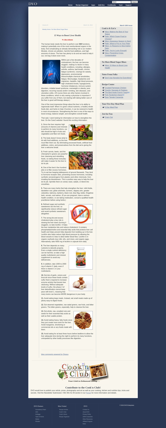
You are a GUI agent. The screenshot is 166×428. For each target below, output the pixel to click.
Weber (37, 419)
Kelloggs (37, 414)
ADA (36, 412)
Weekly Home (46, 29)
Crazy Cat (109, 117)
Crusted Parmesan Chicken (115, 88)
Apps (93, 5)
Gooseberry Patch (40, 409)
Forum (88, 393)
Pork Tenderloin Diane (113, 95)
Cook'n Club (62, 412)
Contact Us (86, 409)
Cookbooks (112, 5)
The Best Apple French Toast (116, 92)
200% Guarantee (88, 416)
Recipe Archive (63, 409)
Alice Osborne (68, 39)
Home (70, 5)
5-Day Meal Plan (111, 107)
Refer (84, 424)
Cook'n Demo (63, 414)
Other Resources (88, 419)
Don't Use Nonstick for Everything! (118, 78)
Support (128, 5)
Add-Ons (101, 5)
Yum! (121, 5)
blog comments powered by (55, 354)
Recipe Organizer (82, 5)
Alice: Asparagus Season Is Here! (118, 41)
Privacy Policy (87, 414)
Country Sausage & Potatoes (116, 90)
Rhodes (37, 421)
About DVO (86, 412)
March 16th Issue (126, 25)
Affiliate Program (87, 421)
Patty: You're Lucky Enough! (116, 51)
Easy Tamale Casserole (114, 97)
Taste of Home (39, 416)
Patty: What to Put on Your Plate (117, 44)
